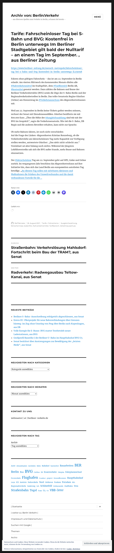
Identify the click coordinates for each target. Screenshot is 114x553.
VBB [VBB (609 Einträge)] (53, 490)
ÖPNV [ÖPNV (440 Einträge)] (60, 490)
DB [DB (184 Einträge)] (42, 472)
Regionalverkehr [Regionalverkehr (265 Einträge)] (18, 486)
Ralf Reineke (20, 223)
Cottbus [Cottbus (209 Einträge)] (37, 472)
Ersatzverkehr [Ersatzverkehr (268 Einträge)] (50, 472)
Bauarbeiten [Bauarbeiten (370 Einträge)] (66, 465)
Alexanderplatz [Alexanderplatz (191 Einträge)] (21, 466)
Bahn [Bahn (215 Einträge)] (39, 466)
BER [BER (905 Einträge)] (78, 465)
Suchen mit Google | (21, 525)
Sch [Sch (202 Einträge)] (38, 486)
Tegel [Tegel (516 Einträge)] (33, 490)
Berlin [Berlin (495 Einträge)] (15, 472)
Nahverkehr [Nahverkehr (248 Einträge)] (33, 482)
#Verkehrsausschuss (49, 100)
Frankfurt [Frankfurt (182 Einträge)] (42, 478)
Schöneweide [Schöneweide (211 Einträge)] (58, 486)
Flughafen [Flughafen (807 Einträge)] (30, 478)
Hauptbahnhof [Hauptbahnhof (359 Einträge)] (75, 478)
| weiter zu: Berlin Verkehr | (24, 513)
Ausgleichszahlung (69, 223)
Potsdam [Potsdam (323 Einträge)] (66, 482)
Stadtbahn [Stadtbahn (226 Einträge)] (68, 486)
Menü (97, 17)
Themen (15, 531)
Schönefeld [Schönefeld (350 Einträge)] (46, 486)
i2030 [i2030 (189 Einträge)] (13, 482)
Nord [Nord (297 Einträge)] (41, 482)
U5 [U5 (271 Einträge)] (44, 490)
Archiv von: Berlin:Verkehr (35, 15)
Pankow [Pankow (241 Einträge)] (57, 482)
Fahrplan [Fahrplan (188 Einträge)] (61, 472)
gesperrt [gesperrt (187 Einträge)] (49, 478)
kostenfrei (28, 226)
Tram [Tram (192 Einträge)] (40, 491)
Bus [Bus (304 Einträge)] (22, 472)
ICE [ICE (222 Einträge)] (17, 482)
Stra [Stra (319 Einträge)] (76, 486)
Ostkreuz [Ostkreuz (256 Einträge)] (49, 482)
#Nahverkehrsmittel (21, 86)
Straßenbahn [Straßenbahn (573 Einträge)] (20, 490)
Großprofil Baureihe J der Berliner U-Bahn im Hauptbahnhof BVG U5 (48, 338)
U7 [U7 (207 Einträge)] (48, 491)
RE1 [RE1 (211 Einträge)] (73, 482)
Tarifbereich (54, 226)
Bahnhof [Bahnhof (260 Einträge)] (45, 466)
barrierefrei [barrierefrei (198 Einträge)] (55, 466)
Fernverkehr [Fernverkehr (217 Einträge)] (16, 478)
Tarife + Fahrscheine (50, 223)
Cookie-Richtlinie (73, 549)
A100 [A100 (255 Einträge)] (13, 466)
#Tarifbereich (60, 86)
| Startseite (16, 506)
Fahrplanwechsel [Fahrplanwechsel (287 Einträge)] (73, 472)
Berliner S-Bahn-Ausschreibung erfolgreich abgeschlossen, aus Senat (49, 316)
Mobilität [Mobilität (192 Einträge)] (23, 482)
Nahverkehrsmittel (41, 226)
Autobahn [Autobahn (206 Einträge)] (32, 466)
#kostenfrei (17, 89)
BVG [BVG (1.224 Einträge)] (29, 471)
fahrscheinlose (17, 226)
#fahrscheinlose (23, 160)
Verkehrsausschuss (68, 226)
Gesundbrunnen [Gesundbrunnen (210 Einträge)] (60, 478)
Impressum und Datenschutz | (26, 519)
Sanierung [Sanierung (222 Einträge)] (31, 486)
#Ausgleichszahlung (55, 117)
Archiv (14, 442)
